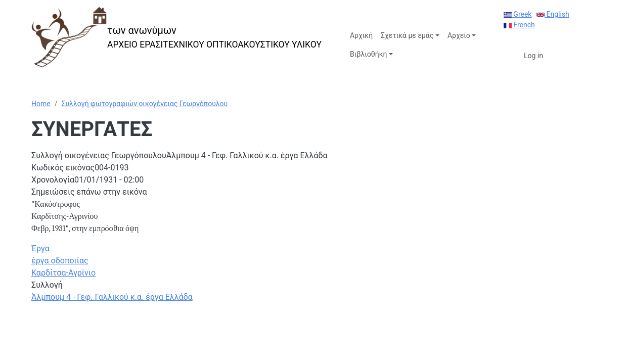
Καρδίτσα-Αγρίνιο (63, 273)
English (552, 14)
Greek (518, 14)
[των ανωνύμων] (176, 37)
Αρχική (361, 35)
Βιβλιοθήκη (368, 54)
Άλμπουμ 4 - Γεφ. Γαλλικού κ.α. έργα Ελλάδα (112, 297)
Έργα (40, 248)
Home (41, 104)
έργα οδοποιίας (59, 260)
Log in (533, 56)
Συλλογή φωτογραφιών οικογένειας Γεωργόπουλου (144, 104)
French (519, 25)
